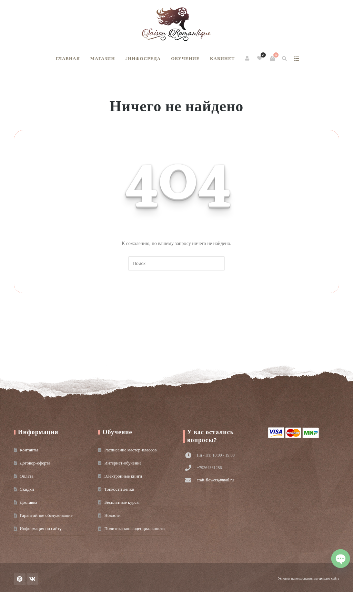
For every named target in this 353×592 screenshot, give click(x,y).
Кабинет (222, 58)
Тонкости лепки (119, 489)
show (296, 58)
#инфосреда (143, 58)
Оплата (26, 476)
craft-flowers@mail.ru (215, 480)
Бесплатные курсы (121, 502)
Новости (112, 515)
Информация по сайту (41, 528)
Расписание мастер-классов (130, 449)
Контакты (29, 449)
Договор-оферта (35, 463)
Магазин (102, 58)
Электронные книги (123, 476)
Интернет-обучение (122, 463)
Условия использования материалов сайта (308, 578)
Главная (68, 58)
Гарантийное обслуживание (46, 515)
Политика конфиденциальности (134, 528)
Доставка (28, 502)
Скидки (27, 489)
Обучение (185, 58)
